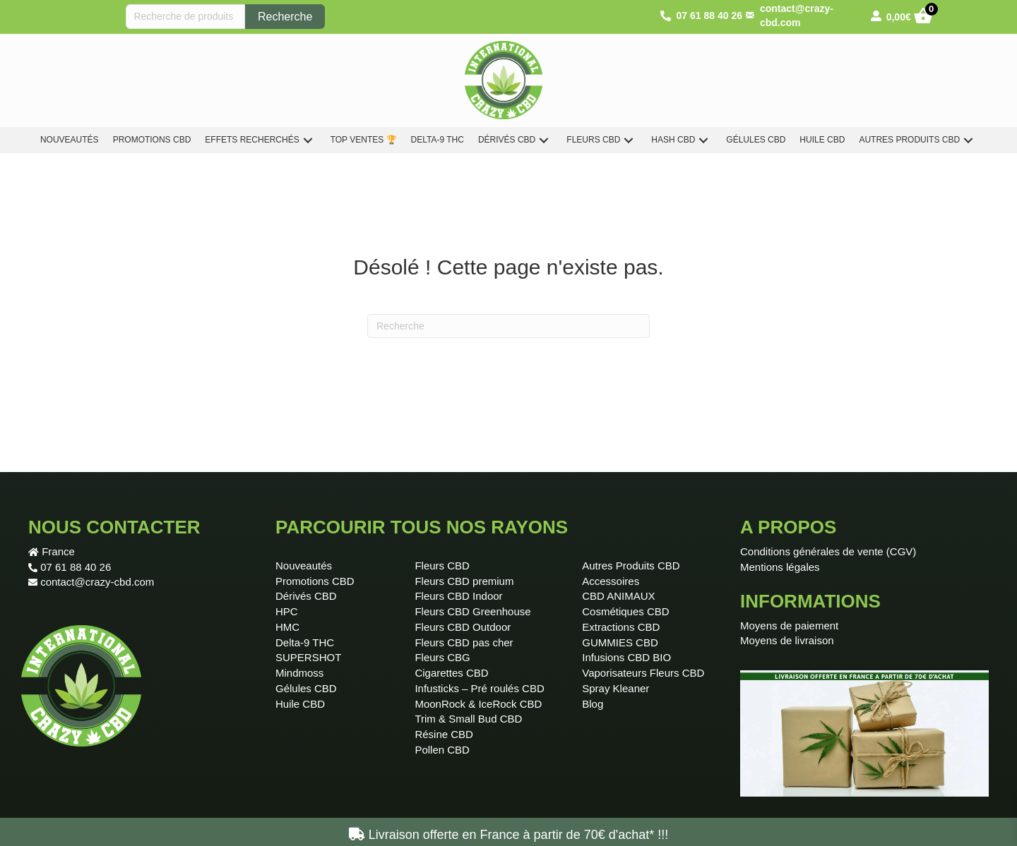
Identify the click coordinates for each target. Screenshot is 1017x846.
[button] (307, 140)
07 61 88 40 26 (75, 567)
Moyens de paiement (789, 626)
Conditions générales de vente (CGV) (828, 551)
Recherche (285, 17)
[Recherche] (508, 326)
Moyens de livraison (787, 640)
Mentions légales (780, 567)
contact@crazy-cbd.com (97, 582)
